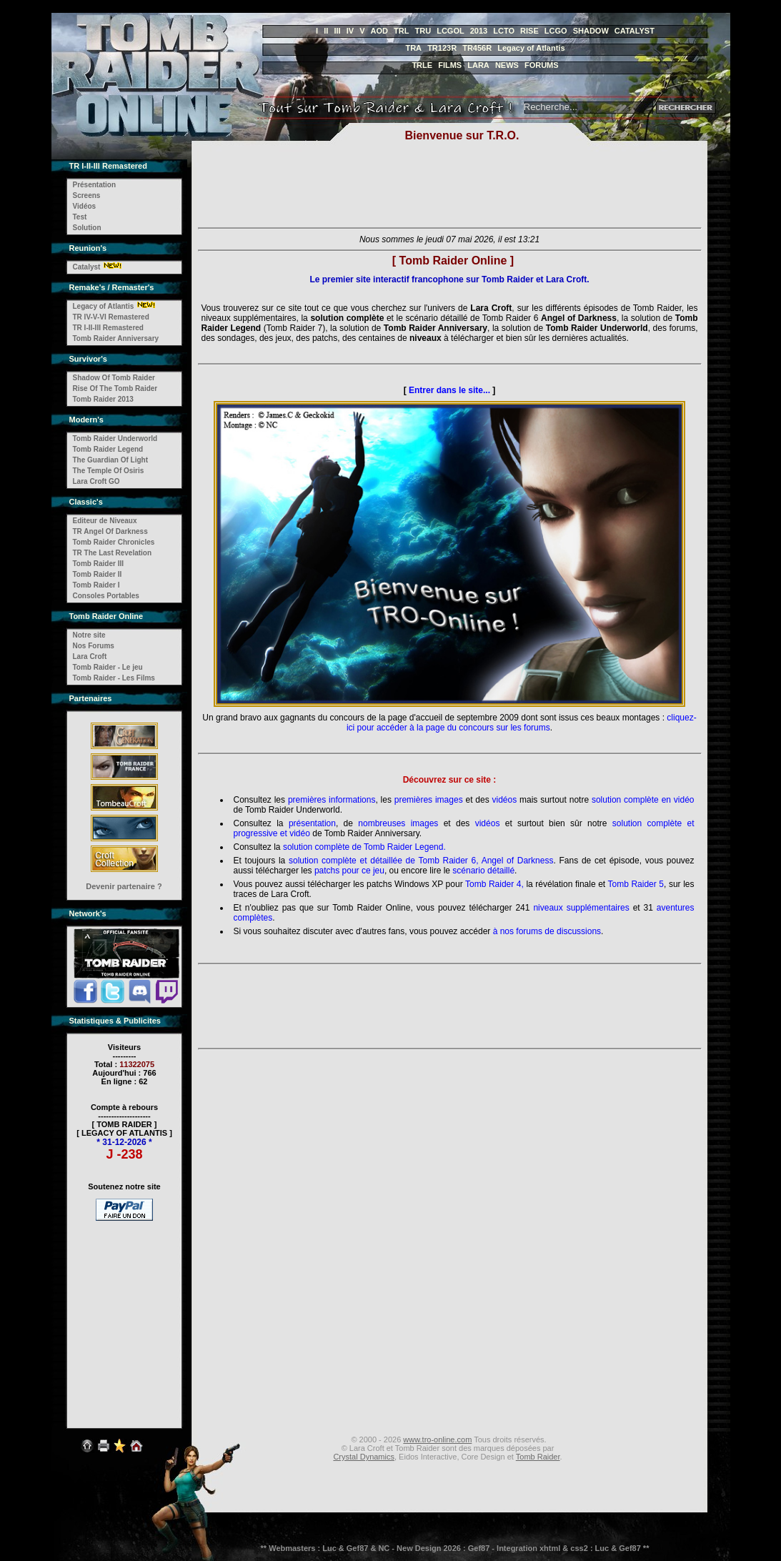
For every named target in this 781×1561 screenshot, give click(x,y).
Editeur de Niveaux (105, 521)
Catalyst (87, 267)
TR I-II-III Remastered (108, 328)
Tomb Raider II (97, 574)
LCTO (503, 30)
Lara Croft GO (96, 481)
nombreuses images (398, 823)
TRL (401, 30)
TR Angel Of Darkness (110, 531)
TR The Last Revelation (112, 553)
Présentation (94, 185)
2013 (478, 30)
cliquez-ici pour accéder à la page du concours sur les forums (522, 723)
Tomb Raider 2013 (103, 399)
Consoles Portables (106, 596)
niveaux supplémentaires (581, 908)
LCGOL (450, 30)
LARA (478, 65)
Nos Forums (93, 646)
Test (80, 217)
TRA (413, 48)
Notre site (89, 635)
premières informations (332, 800)
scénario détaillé (483, 871)
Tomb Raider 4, (494, 884)
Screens (87, 195)
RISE (529, 30)
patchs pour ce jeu (349, 871)
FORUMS (541, 65)
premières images (428, 800)
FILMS (450, 65)
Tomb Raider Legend (108, 449)
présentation (312, 823)
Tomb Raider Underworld (115, 438)
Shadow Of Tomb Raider (114, 378)
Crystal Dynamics (363, 1456)
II (326, 30)
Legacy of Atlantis (530, 48)
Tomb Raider (538, 1456)
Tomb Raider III (98, 564)
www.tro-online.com (437, 1439)
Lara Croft (90, 656)
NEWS (507, 65)
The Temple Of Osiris (108, 471)
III (337, 30)
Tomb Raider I (96, 585)
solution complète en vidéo (643, 800)
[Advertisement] (124, 1315)
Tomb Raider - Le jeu (108, 667)
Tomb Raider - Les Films (114, 678)
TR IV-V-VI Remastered (111, 317)
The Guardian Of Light (111, 460)
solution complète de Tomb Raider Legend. (364, 847)
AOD (379, 30)
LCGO (555, 30)
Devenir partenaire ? (123, 886)
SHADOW (591, 30)
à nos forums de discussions (547, 931)
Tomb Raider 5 (636, 884)
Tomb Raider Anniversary (116, 338)
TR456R (477, 48)
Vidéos (84, 206)
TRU (423, 30)
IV (350, 30)
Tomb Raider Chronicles (114, 542)
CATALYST (635, 30)
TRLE (422, 65)
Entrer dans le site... (449, 390)
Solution (87, 228)
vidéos (504, 800)
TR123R (442, 48)
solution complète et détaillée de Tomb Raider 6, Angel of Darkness (421, 861)
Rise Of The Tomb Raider (115, 388)
